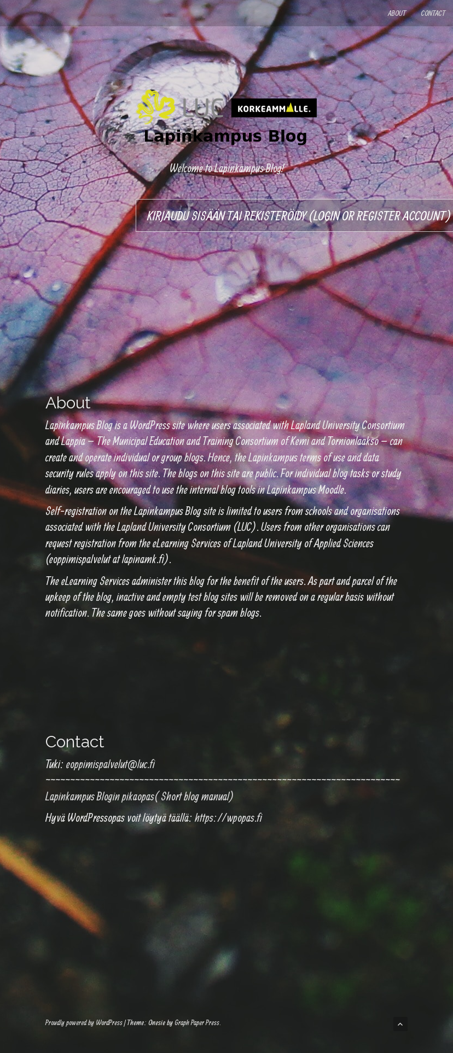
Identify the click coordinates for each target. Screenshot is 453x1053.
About (397, 13)
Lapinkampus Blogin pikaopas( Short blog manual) (139, 796)
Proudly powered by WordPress (84, 1022)
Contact (433, 13)
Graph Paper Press (197, 1022)
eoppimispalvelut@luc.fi (110, 763)
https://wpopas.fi (228, 817)
